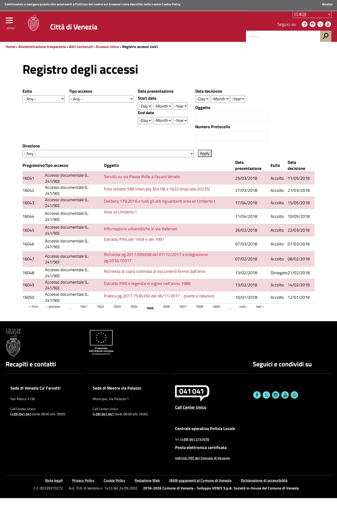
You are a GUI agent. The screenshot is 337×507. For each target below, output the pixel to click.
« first (33, 315)
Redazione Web (147, 489)
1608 (199, 315)
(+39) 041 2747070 (194, 448)
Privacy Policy (83, 489)
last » (260, 315)
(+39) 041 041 (20, 423)
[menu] (10, 27)
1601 (84, 315)
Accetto (327, 4)
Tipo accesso (80, 100)
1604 (134, 315)
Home (10, 55)
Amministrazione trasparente (42, 55)
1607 (183, 315)
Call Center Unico (190, 416)
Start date (147, 107)
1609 (216, 315)
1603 (117, 315)
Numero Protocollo (212, 136)
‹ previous (53, 315)
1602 (100, 315)
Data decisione (208, 100)
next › (243, 315)
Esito (27, 100)
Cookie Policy (170, 4)
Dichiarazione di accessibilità (264, 489)
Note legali (54, 489)
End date (146, 122)
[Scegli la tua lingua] (312, 16)
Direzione (31, 155)
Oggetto (202, 116)
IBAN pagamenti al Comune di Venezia (200, 489)
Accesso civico (107, 55)
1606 (166, 315)
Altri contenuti (81, 55)
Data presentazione (155, 100)
